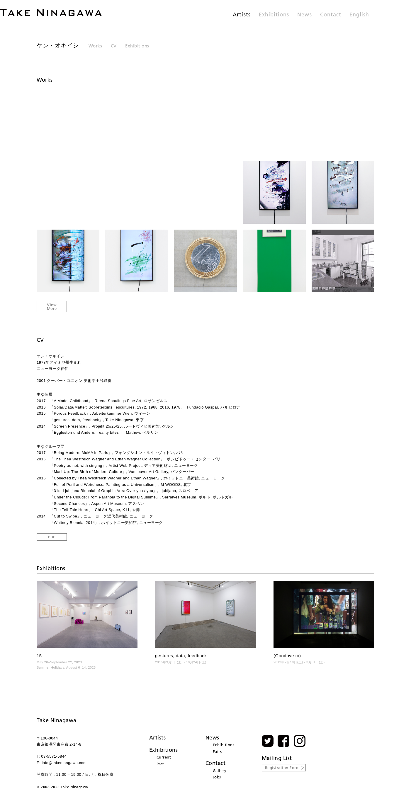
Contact (330, 15)
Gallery (220, 770)
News (304, 15)
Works (95, 46)
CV (114, 46)
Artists (241, 15)
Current (164, 757)
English (359, 15)
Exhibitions (274, 15)
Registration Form (282, 767)
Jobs (217, 777)
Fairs (217, 751)
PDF (51, 536)
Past (160, 763)
